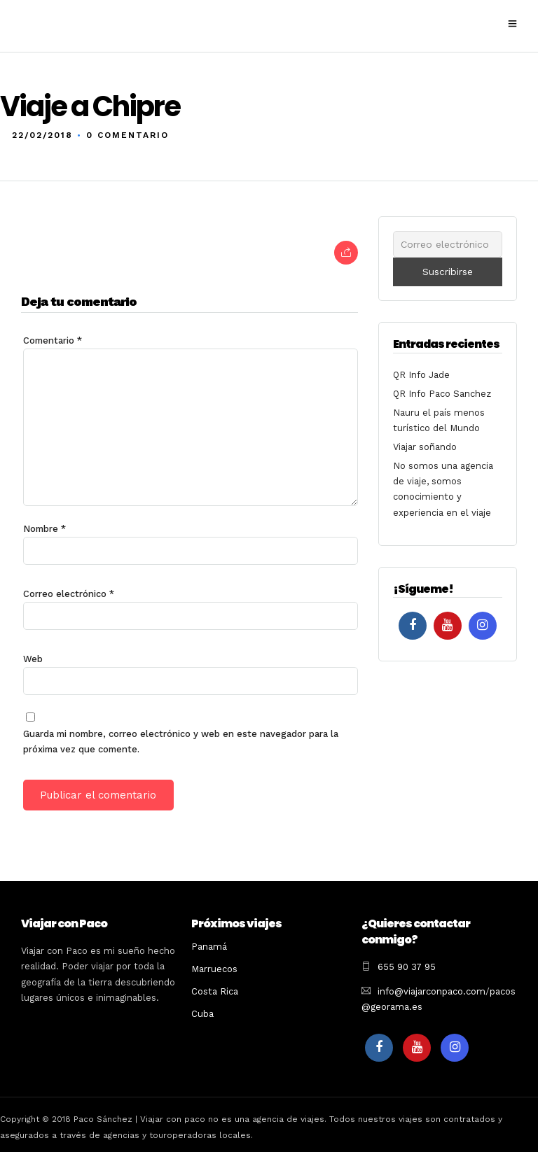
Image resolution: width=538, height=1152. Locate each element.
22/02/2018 (42, 134)
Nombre (44, 528)
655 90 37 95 (407, 966)
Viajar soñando (425, 446)
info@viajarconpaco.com (431, 990)
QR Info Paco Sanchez (442, 393)
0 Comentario (127, 134)
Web (33, 658)
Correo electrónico (68, 593)
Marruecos (214, 968)
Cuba (202, 1013)
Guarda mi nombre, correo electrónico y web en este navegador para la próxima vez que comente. (180, 741)
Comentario (52, 340)
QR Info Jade (421, 374)
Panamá (209, 946)
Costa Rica (214, 990)
